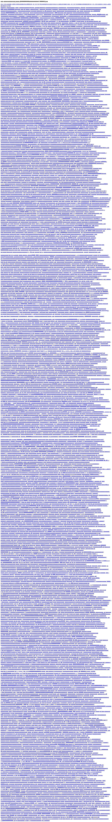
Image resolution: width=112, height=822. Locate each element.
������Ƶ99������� (70, 179)
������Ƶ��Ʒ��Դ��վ (10, 291)
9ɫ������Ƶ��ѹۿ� (101, 147)
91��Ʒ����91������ (97, 417)
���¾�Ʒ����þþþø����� (32, 238)
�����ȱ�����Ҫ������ (11, 192)
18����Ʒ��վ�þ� (102, 484)
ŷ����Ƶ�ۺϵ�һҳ (46, 569)
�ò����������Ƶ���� (65, 255)
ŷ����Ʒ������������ (33, 156)
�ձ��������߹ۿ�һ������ (82, 75)
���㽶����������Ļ (36, 734)
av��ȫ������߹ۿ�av (73, 199)
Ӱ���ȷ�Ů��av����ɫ (9, 524)
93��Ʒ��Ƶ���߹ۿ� (50, 321)
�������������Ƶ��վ (11, 636)
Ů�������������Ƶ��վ (11, 135)
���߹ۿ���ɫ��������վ (51, 706)
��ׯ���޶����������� (25, 184)
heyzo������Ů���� (9, 361)
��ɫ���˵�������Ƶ (42, 547)
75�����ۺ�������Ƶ (10, 602)
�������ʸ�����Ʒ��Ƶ (10, 234)
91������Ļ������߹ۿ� (92, 652)
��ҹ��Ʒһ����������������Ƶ (93, 23)
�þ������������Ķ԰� (70, 488)
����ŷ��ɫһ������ (9, 741)
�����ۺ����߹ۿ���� (90, 338)
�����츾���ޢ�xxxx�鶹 (60, 224)
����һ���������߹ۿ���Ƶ (94, 125)
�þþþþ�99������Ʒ (85, 274)
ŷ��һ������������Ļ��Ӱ (53, 455)
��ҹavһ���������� (88, 101)
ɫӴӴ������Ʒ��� (8, 798)
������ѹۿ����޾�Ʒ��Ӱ (40, 161)
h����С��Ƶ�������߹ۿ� (11, 557)
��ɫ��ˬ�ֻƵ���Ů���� (101, 94)
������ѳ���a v (72, 78)
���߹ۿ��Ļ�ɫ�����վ (26, 623)
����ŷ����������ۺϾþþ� (54, 523)
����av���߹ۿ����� (75, 786)
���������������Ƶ (101, 135)
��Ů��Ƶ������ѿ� (76, 560)
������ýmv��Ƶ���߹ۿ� (52, 422)
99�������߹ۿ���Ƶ (58, 448)
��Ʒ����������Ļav (69, 347)
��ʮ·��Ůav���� (43, 574)
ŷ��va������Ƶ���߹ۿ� (10, 457)
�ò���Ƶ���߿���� (29, 735)
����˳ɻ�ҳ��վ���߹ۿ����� (12, 373)
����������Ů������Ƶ (42, 225)
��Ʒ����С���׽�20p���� (75, 481)
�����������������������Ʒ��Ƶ (23, 413)
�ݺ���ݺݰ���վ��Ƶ (56, 444)
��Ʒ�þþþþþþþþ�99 (79, 189)
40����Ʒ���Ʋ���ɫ (52, 338)
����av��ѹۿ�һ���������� (30, 462)
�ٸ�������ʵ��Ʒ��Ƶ (97, 192)
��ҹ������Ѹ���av (17, 730)
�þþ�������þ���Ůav (84, 147)
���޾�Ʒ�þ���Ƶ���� (98, 628)
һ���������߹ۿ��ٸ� (55, 49)
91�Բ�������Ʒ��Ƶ (62, 191)
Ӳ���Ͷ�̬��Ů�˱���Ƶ (9, 309)
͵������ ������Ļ (29, 780)
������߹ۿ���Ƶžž (95, 250)
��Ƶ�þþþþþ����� (78, 624)
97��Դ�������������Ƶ (11, 338)
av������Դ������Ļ (95, 288)
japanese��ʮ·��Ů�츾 (66, 90)
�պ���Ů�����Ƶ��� (37, 158)
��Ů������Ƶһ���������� (87, 314)
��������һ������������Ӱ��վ (33, 80)
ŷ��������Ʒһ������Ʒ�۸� (53, 721)
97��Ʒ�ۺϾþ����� (46, 426)
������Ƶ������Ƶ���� (11, 70)
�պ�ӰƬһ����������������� (77, 14)
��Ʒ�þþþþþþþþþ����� (61, 121)
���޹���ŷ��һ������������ (68, 175)
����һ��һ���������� (11, 585)
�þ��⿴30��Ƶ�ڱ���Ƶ (90, 38)
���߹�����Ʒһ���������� (84, 636)
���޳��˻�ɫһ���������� (58, 677)
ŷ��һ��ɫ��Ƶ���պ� (65, 610)
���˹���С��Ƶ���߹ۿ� (93, 467)
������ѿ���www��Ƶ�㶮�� (85, 505)
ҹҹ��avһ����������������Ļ (62, 89)
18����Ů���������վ (50, 695)
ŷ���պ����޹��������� (57, 194)
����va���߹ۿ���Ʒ (68, 593)
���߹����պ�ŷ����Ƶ (95, 770)
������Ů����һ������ (11, 21)
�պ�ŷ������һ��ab (24, 604)
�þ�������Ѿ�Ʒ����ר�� (82, 635)
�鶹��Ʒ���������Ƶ (28, 469)
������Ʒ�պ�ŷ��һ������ (67, 335)
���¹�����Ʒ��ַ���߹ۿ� (60, 412)
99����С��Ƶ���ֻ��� (9, 446)
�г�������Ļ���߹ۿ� (66, 277)
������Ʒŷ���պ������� (48, 184)
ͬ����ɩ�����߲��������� (71, 125)
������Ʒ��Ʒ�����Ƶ (59, 130)
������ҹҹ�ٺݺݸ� (81, 401)
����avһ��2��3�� (85, 24)
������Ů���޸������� (54, 358)
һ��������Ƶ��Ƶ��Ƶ (47, 363)
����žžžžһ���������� (40, 104)
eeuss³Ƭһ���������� (70, 536)
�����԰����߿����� (102, 267)
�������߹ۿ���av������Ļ (30, 132)
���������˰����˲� (69, 184)
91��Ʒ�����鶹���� (36, 64)
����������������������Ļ (60, 44)
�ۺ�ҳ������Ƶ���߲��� (70, 761)
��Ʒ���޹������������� (90, 217)
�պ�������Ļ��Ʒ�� (9, 562)
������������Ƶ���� (57, 394)
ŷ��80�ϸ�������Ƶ (102, 24)
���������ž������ (94, 723)
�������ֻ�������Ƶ (53, 498)
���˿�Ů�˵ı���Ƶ (77, 229)
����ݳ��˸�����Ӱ (24, 97)
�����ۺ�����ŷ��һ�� (86, 26)
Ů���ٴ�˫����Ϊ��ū (82, 40)
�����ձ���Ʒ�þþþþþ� (54, 85)
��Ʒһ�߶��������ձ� (10, 24)
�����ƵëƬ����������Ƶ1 (64, 323)
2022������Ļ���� (8, 417)
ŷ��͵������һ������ (28, 312)
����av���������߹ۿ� (29, 205)
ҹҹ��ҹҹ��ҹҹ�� (28, 479)
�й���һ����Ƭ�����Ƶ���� (88, 182)
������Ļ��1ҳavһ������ (50, 198)
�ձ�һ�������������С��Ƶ (13, 779)
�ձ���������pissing (25, 600)
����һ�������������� (32, 234)
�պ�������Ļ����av (10, 286)
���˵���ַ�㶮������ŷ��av (12, 803)
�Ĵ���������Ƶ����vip (83, 396)
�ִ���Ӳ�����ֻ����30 (32, 21)
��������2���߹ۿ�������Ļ (52, 326)
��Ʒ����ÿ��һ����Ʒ (64, 12)
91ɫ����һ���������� (11, 483)
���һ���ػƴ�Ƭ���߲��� (37, 118)
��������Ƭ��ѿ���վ (32, 87)
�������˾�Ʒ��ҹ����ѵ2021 (93, 609)
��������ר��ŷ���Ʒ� (54, 141)
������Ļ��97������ (48, 283)
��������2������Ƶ (90, 283)
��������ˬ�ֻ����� (37, 279)
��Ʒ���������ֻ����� (63, 153)
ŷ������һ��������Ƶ (76, 564)
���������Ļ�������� (73, 626)
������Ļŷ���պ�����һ (11, 351)
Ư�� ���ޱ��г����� (70, 220)
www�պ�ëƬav (5, 789)
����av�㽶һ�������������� (81, 130)
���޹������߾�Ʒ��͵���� (102, 711)
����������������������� (15, 380)
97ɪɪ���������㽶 (44, 192)
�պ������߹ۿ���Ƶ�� (29, 31)
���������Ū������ (89, 73)
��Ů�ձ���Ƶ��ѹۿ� (70, 279)
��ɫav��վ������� (23, 139)
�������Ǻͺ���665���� (11, 441)
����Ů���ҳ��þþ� (8, 37)
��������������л (12, 343)
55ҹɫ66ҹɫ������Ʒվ (87, 514)
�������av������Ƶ (51, 111)
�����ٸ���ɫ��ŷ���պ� (9, 624)
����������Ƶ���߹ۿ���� (68, 460)
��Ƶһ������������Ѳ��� (89, 511)
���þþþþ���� (26, 749)
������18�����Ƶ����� (11, 491)
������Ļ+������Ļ (95, 331)
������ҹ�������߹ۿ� (10, 222)
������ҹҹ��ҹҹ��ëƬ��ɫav (33, 338)
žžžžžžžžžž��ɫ (23, 571)
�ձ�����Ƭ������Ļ (46, 495)
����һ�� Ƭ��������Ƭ (31, 51)
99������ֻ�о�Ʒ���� (101, 547)
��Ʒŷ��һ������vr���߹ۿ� (12, 198)
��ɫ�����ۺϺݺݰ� (68, 109)
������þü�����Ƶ (74, 97)
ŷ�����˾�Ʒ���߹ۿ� (47, 108)
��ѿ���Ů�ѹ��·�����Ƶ (47, 662)
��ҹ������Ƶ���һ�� (27, 701)
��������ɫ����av (65, 535)
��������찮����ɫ (79, 68)
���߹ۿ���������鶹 (41, 139)
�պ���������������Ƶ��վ (34, 615)
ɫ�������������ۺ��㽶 (67, 810)
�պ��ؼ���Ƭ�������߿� (78, 583)
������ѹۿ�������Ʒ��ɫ (80, 194)
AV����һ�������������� (13, 116)
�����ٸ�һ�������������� (31, 360)
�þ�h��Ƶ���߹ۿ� (71, 787)
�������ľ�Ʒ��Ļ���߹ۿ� (11, 626)
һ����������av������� (61, 328)
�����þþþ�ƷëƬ (30, 42)
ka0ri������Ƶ (101, 31)
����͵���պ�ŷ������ (67, 502)
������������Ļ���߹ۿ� (31, 40)
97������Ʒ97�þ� (7, 713)
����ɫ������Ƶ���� (16, 220)
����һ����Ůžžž (52, 465)
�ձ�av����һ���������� (53, 82)
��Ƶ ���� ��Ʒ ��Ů (51, 123)
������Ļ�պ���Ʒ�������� (87, 312)
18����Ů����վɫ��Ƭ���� (52, 87)
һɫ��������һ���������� (13, 682)
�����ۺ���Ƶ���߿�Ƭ (85, 160)
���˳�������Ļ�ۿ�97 (27, 756)
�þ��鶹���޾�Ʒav (68, 780)
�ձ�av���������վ (46, 675)
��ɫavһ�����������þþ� (28, 426)
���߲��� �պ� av (102, 460)
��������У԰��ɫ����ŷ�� (26, 37)
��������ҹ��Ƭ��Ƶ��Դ (43, 28)
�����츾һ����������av (46, 420)
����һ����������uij (72, 154)
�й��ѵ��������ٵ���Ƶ (11, 780)
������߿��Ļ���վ (9, 439)
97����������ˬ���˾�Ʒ (67, 519)
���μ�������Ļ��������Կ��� (75, 612)
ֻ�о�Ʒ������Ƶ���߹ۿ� (88, 335)
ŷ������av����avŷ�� (26, 524)
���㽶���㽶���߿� (63, 408)
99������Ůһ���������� (46, 777)
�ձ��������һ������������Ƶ (53, 507)
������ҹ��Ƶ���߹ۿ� (61, 137)
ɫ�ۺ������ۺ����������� (96, 210)
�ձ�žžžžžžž (57, 697)
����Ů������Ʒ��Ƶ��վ (96, 205)
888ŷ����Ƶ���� (81, 276)
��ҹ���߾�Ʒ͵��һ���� (10, 272)
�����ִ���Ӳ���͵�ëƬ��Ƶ (11, 652)
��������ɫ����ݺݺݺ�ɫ (10, 111)
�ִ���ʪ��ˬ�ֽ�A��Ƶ (90, 175)
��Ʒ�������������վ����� (95, 115)
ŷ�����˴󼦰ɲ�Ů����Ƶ (9, 623)
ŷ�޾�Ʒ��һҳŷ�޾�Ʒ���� (9, 427)
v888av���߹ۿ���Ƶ (44, 137)
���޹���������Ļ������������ (69, 424)
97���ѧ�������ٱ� (9, 462)
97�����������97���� (11, 567)
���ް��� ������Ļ (96, 654)
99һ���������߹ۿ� (63, 704)
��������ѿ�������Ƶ (27, 66)
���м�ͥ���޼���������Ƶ (50, 533)
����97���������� (28, 239)
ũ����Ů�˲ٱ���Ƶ (94, 642)
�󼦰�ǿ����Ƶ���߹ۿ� (93, 21)
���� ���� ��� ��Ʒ (30, 73)
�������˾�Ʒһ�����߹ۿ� (84, 680)
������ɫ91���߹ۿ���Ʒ (85, 211)
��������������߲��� (11, 547)
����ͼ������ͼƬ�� (9, 519)
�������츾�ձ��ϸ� (20, 296)
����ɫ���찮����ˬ (91, 47)
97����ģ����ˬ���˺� (58, 19)
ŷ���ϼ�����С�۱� (85, 134)
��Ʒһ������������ (45, 255)
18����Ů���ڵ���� (66, 765)
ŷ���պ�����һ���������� (67, 232)
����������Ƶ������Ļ (36, 517)
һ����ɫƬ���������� (59, 336)
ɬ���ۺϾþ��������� (33, 579)
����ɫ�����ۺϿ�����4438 (75, 85)
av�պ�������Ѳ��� (29, 521)
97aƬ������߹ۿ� (24, 75)
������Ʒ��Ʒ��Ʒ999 (72, 141)
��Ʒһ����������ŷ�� (53, 399)
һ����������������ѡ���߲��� (15, 147)
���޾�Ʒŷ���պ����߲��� (49, 340)
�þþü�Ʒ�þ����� (71, 106)
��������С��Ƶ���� (74, 82)
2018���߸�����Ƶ (29, 640)
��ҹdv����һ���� (83, 111)
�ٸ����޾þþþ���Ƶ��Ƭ (67, 493)
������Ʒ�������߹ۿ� (68, 116)
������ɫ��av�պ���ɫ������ (41, 354)
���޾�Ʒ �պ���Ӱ (96, 71)
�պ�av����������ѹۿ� (32, 392)
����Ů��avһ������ (91, 748)
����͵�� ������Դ (86, 279)
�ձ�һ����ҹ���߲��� (29, 451)
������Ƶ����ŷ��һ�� (10, 250)
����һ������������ (79, 462)
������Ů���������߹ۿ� (68, 11)
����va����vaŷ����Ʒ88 (29, 180)
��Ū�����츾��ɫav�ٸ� (60, 139)
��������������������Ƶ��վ (40, 116)
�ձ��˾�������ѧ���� (46, 42)
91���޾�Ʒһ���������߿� (67, 217)
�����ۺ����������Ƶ (48, 125)
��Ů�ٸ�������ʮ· (38, 33)
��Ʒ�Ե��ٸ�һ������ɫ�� (31, 384)
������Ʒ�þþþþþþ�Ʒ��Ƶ (10, 106)
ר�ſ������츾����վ (72, 87)
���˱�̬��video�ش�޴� (56, 26)
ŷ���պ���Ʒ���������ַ (86, 108)
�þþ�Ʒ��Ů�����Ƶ (78, 45)
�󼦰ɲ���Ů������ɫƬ (29, 283)
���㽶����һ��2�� (79, 417)
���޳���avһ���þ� (8, 134)
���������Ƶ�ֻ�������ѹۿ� (68, 319)
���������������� (65, 296)
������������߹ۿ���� (69, 286)
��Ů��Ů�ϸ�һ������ (96, 265)
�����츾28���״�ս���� (71, 429)
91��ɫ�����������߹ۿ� (85, 215)
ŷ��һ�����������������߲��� (44, 562)
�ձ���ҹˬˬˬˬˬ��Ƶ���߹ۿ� (90, 426)
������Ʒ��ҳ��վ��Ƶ (30, 507)
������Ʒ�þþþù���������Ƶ (79, 385)
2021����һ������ (28, 751)
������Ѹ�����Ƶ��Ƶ (10, 598)
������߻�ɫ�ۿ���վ (30, 218)
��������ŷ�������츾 (75, 602)
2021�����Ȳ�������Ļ (42, 715)
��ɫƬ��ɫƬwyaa (85, 141)
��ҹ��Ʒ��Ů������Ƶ (10, 316)
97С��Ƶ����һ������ (56, 78)
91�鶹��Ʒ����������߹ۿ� (78, 139)
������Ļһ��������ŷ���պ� (67, 671)
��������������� (35, 220)
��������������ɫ (73, 47)
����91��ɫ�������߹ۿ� (80, 379)
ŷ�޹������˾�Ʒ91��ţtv (50, 552)
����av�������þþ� (98, 80)
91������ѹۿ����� (9, 165)
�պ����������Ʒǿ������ (32, 548)
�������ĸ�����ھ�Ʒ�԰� (68, 9)
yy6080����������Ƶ (84, 255)
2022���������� (64, 746)
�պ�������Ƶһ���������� (95, 360)
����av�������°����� (11, 284)
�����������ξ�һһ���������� (53, 796)
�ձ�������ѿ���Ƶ (66, 372)
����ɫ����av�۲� (66, 655)
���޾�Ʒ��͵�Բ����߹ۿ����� (88, 392)
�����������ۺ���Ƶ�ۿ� (63, 132)
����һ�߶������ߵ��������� (14, 52)
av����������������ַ (31, 638)
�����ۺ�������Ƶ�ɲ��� (69, 422)
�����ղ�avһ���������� (35, 509)
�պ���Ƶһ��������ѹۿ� (50, 270)
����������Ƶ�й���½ (10, 243)
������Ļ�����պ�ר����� (27, 533)
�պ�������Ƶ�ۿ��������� (36, 56)
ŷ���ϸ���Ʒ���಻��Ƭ (8, 33)
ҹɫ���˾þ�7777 (36, 429)
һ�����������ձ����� (11, 156)
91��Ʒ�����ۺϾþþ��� (9, 63)
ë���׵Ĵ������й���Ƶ (54, 64)
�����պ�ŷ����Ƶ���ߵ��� (31, 286)
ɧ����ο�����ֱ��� (92, 356)
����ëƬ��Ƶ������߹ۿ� (65, 314)
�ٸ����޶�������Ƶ (81, 372)
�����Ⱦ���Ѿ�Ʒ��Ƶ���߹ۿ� (46, 623)
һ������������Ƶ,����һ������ (87, 208)
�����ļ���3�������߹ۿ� (46, 772)
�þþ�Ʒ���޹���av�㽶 (89, 429)
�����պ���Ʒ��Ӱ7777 (9, 217)
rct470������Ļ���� (53, 154)
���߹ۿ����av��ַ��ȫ (29, 483)
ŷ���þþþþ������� (65, 491)
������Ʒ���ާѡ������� (78, 380)
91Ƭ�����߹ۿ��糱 (63, 156)
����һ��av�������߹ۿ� (32, 399)
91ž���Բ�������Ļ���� (11, 810)
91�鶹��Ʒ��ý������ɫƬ (48, 312)
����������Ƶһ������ (11, 189)
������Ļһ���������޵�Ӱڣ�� (28, 101)
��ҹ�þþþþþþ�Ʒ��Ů (7, 553)
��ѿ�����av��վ (81, 163)
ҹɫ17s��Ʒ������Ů (23, 225)
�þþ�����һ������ (54, 196)
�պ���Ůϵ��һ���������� (57, 531)
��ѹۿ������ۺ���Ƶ (94, 772)
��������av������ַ (55, 158)
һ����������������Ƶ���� (53, 146)
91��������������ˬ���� (13, 99)
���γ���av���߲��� (27, 255)
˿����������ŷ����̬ (27, 96)
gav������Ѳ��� (8, 370)
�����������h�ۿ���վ (46, 760)
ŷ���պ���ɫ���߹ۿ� (100, 14)
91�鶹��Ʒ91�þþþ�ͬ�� (102, 279)
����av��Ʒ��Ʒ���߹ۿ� (44, 323)
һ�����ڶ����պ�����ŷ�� (12, 288)
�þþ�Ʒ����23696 (59, 569)
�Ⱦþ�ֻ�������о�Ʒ (31, 198)
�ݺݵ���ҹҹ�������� (10, 168)
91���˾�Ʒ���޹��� (67, 177)
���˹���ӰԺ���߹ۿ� (48, 365)
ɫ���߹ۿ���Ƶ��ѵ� (87, 548)
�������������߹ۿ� (57, 59)
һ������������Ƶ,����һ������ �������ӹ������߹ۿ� (40, 370)
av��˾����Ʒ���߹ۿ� (56, 106)
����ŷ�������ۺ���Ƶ (75, 591)
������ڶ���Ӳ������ (97, 104)
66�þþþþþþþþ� (45, 650)
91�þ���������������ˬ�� (81, 19)
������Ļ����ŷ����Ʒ (31, 343)
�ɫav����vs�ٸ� (96, 106)
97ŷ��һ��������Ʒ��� (47, 128)
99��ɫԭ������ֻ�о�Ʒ (95, 765)
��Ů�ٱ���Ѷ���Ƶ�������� (61, 80)
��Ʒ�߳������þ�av (59, 113)
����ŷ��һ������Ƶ (25, 160)
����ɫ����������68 (10, 187)
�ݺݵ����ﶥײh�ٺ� (68, 351)
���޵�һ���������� (58, 490)
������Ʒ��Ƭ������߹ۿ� (50, 478)
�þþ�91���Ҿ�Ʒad (36, 252)
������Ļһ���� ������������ (90, 9)
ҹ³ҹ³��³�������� (17, 368)
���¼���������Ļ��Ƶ (50, 493)
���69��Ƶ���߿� (96, 555)
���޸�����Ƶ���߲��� (15, 716)
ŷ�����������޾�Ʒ (9, 260)
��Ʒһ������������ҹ (37, 59)
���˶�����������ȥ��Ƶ (71, 801)
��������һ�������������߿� (71, 770)
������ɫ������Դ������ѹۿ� (14, 382)
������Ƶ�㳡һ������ (96, 715)
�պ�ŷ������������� (86, 588)
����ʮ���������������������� (17, 697)
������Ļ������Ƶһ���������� (60, 70)
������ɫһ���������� (76, 742)
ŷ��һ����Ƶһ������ (59, 628)
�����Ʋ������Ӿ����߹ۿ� (52, 47)
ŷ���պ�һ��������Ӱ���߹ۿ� (70, 31)
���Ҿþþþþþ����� (8, 356)
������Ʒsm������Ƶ (93, 607)
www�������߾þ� (97, 353)
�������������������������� (66, 144)
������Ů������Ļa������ (69, 262)
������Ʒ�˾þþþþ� (36, 593)
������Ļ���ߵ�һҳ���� (31, 54)
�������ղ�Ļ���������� (69, 96)
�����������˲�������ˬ (88, 343)
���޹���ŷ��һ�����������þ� (70, 666)
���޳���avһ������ (83, 44)
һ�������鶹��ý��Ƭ (75, 415)
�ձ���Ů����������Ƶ (37, 353)
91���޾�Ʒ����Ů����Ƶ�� (11, 151)
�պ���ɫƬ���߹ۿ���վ (86, 720)
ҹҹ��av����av (50, 156)
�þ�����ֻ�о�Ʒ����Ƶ (30, 172)
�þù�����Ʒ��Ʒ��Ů (46, 189)
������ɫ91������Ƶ (81, 678)
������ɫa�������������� (72, 623)
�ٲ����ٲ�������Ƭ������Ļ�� (52, 180)
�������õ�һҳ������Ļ (101, 600)
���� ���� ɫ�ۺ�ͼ (76, 607)
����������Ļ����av (10, 384)
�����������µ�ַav (24, 130)
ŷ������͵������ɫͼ (9, 16)
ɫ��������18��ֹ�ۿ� (91, 218)
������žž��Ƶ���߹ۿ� (38, 500)
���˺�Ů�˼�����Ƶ (100, 255)
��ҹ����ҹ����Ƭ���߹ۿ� (37, 484)
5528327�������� (73, 61)
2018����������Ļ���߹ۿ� (53, 51)
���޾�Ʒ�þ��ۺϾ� (55, 382)
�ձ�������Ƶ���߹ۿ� (31, 142)
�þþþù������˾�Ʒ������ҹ (90, 284)
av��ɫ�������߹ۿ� (36, 654)
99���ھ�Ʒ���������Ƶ (59, 310)
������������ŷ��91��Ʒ (75, 49)
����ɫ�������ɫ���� (94, 476)
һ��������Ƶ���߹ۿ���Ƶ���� (32, 7)
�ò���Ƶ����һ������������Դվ (15, 252)
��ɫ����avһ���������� (54, 723)
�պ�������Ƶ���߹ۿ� (97, 645)
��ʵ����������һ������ (50, 758)
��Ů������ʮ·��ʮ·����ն (30, 281)
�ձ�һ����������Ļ (44, 427)
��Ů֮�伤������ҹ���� (34, 236)
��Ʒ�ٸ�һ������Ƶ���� (36, 194)
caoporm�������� (93, 118)
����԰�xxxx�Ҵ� (41, 26)
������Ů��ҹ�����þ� (10, 389)
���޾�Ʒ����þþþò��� (9, 657)
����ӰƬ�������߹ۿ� (63, 189)
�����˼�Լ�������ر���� (12, 56)
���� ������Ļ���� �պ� (95, 694)
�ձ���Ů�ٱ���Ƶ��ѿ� (69, 471)
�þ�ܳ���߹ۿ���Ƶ (53, 258)
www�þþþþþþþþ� (66, 142)
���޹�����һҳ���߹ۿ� (83, 191)
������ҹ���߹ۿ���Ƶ (38, 453)
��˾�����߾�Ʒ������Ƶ (61, 604)
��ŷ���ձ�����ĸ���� (10, 9)
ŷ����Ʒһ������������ (98, 272)
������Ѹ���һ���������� (54, 385)
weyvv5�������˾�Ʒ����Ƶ (48, 16)
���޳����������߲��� (96, 7)
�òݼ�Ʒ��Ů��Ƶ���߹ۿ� (70, 73)
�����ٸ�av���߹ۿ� (87, 478)
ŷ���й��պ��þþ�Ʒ (85, 787)
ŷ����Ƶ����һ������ (65, 108)
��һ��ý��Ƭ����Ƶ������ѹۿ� (14, 353)
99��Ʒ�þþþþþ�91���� (82, 794)
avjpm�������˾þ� (26, 770)
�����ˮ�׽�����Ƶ (76, 224)
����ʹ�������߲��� (45, 720)
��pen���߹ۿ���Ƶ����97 (11, 54)
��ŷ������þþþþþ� (81, 655)
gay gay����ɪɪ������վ (99, 293)
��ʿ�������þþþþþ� (49, 217)
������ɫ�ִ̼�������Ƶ (29, 18)
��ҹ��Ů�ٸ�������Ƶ (48, 276)
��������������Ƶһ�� (11, 739)
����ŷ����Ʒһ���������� (40, 121)
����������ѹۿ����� (34, 464)
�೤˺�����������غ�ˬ (41, 14)
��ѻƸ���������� (44, 263)
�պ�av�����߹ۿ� (80, 553)
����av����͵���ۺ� (80, 408)
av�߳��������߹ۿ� (8, 89)
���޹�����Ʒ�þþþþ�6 (63, 772)
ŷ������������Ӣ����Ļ (60, 265)
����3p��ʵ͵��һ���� (8, 30)
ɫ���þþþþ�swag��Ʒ (103, 469)
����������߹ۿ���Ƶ (59, 543)
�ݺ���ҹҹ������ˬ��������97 (47, 269)
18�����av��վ (32, 125)
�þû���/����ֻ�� (50, 744)
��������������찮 (10, 742)
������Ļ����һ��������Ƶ (13, 127)
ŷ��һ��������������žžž (12, 737)
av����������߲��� (33, 208)
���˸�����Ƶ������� (57, 560)
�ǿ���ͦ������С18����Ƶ (48, 521)
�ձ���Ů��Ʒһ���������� (78, 817)
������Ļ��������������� (85, 453)
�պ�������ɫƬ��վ (71, 483)
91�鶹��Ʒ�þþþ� (16, 474)
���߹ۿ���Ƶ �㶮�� (42, 628)
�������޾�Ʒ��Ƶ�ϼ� (83, 547)
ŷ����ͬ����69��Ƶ (102, 801)
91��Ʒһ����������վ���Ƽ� (13, 210)
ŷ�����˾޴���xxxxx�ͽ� (70, 23)
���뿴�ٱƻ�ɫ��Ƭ (91, 786)
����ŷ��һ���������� (86, 177)
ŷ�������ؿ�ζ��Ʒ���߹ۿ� (31, 134)
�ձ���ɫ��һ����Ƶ (22, 33)
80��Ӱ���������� (9, 241)
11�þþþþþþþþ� (45, 40)
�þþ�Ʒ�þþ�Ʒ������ (25, 766)
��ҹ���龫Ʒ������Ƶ (93, 82)
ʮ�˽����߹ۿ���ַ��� (33, 99)
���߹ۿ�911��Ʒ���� (71, 63)
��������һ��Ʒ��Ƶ (31, 270)
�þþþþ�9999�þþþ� (69, 196)
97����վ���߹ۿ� (7, 61)
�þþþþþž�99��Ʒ (24, 562)
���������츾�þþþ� (96, 524)
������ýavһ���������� (39, 52)
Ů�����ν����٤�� (36, 566)
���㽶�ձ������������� (63, 40)
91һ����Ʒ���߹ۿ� (59, 345)
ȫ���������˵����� (10, 281)
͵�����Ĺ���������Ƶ (63, 598)
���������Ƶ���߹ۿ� (10, 82)
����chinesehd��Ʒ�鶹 (22, 61)
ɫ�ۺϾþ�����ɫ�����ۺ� (69, 127)
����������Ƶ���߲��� (11, 342)
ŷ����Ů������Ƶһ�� (10, 215)
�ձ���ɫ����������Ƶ (99, 201)
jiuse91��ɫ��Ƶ (39, 70)
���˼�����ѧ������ (58, 151)
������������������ (12, 307)
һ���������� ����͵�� (96, 90)
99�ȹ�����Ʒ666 (47, 286)
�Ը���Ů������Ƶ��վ (10, 90)
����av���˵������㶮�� (53, 652)
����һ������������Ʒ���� (59, 581)
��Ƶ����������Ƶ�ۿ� (12, 363)
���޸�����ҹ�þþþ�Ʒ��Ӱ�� (74, 382)
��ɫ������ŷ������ (76, 288)
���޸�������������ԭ (28, 361)
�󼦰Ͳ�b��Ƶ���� (7, 269)
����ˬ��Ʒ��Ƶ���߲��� (87, 808)
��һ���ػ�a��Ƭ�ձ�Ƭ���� (94, 16)
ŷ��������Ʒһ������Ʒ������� (58, 680)
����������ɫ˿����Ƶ (64, 692)
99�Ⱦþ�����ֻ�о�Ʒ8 (28, 760)
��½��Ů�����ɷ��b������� (44, 75)
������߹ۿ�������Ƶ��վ (54, 742)
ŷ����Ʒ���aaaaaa (32, 210)
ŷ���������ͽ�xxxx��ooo (57, 517)
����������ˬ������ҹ (56, 7)
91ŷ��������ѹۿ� (37, 196)
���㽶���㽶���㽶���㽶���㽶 (52, 173)
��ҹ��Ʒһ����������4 (11, 182)
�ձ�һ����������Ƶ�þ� (84, 484)
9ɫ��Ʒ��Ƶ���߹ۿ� (27, 772)
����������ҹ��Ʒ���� (11, 758)
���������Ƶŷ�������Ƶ (45, 766)
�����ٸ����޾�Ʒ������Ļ (11, 172)
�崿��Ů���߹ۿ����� (95, 775)
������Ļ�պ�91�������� (34, 488)
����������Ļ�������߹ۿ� (13, 179)
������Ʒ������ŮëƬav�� (52, 576)
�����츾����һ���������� (77, 51)
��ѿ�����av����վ (24, 514)
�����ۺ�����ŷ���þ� (79, 516)
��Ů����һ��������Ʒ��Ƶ (35, 387)
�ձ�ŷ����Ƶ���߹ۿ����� (68, 205)
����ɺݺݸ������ (32, 424)
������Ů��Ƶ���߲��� (10, 792)
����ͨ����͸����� (64, 97)
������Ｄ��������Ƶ (61, 553)
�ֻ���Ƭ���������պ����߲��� (87, 248)
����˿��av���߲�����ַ (51, 101)
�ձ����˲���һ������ (28, 63)
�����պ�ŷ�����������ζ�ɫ (92, 406)
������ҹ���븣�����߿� (50, 73)
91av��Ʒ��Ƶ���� (29, 128)
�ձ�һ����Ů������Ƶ (92, 734)
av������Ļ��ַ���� (86, 810)
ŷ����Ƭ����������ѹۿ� (35, 85)
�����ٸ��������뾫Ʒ (43, 697)
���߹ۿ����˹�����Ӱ (83, 479)
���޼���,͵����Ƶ (56, 30)
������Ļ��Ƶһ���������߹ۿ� (34, 77)
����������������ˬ (75, 56)
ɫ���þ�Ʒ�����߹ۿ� (72, 392)
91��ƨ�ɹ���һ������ (30, 502)
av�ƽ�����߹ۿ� (105, 198)
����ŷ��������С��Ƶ (51, 248)
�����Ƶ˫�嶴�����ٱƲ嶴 (50, 142)
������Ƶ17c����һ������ (12, 612)
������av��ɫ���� (70, 101)
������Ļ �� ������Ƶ (53, 14)
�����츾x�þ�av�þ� (54, 279)
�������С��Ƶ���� (94, 512)
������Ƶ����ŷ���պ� (97, 52)
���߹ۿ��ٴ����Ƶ (66, 361)
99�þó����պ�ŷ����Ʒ (68, 236)
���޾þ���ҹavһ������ (87, 519)
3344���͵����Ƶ (92, 99)
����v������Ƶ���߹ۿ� (62, 631)
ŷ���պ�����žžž (86, 732)
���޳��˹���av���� (46, 739)
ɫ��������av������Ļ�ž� (95, 648)
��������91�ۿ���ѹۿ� (41, 141)
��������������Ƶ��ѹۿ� (15, 218)
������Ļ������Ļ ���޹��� (72, 694)
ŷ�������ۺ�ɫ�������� (99, 68)
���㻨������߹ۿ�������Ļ (12, 257)
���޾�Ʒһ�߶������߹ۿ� (93, 295)
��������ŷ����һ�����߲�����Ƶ (36, 754)
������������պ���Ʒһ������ (34, 794)
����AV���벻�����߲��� (27, 30)
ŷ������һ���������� (11, 142)
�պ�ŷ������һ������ (11, 265)
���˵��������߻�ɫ (84, 342)
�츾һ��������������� (95, 229)
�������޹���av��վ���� (11, 642)
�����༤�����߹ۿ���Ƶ (94, 316)
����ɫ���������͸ (66, 276)
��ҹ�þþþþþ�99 (89, 144)
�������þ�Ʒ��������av (53, 54)
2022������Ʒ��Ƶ (42, 588)
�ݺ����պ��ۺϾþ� (8, 139)
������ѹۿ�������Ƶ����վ (37, 257)
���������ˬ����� (100, 604)
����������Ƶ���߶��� (55, 170)
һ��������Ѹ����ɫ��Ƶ (11, 399)
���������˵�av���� (26, 610)
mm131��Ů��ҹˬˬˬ (65, 208)
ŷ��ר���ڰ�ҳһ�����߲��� (16, 815)
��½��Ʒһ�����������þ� (49, 295)
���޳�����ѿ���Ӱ (8, 505)
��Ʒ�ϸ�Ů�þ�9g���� (90, 523)
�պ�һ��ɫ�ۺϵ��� (93, 59)
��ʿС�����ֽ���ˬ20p (43, 479)
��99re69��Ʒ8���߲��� (9, 333)
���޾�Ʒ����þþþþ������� (87, 222)
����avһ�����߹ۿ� (74, 360)
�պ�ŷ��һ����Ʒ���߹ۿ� (10, 73)
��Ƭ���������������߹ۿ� (13, 476)
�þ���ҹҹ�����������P (94, 784)
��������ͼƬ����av (9, 205)
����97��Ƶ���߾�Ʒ (47, 172)
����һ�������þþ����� (69, 283)
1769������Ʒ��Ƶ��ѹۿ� (89, 728)
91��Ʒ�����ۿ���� (35, 718)
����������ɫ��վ (50, 208)
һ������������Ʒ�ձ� (10, 555)
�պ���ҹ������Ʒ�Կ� (76, 669)
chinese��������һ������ (36, 92)
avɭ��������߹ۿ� (59, 192)
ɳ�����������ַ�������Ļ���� (61, 160)
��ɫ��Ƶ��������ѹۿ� (32, 474)
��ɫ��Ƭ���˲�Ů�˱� (67, 562)
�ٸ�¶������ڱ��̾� (79, 243)
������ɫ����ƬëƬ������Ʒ (87, 37)
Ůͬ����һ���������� (68, 284)
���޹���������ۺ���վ (43, 30)
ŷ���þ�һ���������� (79, 367)
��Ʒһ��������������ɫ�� (56, 566)
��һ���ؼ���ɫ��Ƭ (58, 52)
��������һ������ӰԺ (11, 443)
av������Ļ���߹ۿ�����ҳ (11, 87)
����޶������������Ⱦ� (72, 784)
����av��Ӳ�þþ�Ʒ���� (35, 179)
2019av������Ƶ (68, 248)
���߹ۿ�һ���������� (28, 363)
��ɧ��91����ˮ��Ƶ (96, 336)
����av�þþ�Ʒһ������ (10, 109)
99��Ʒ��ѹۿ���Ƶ (45, 31)
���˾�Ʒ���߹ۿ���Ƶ (35, 732)
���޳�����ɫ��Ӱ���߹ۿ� (11, 638)
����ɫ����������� (10, 550)
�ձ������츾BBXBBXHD (26, 775)
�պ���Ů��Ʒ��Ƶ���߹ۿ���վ (36, 530)
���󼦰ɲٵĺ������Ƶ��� (51, 808)
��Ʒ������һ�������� (55, 538)
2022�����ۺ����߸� (9, 701)
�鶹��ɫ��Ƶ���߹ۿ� (45, 396)
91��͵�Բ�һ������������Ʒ (69, 526)
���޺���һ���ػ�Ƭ (28, 669)
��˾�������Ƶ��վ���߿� (30, 602)
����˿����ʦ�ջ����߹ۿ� (33, 706)
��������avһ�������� (69, 753)
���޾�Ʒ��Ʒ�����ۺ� (101, 657)
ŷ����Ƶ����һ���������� (13, 458)
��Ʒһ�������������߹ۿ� (49, 37)
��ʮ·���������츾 (90, 198)
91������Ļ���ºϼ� (43, 709)
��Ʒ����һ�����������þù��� (51, 103)
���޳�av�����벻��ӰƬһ (57, 615)
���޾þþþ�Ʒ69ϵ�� (103, 108)
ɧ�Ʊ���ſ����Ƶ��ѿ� (31, 585)
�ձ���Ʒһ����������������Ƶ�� (68, 35)
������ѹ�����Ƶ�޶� (27, 657)
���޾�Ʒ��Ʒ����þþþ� (88, 63)
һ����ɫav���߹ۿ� (67, 702)
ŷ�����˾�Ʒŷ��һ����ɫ (76, 59)
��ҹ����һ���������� (43, 583)
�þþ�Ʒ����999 (6, 191)
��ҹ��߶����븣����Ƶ (90, 185)
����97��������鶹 (29, 206)
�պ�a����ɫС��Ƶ (49, 11)
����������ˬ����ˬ (26, 659)
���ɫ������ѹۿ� (52, 179)
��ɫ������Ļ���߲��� (68, 436)
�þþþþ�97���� (80, 70)
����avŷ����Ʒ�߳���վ (97, 161)
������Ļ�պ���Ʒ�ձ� (10, 31)
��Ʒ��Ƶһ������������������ (90, 132)
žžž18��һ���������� (94, 382)
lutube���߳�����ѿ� (44, 751)
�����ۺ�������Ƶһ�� (70, 695)
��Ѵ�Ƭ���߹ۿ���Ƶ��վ (30, 9)
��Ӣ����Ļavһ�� (74, 146)
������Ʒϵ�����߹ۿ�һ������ (45, 97)
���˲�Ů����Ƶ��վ (87, 239)
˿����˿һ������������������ (15, 429)
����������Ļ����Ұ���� (30, 11)
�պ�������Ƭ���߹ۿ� (10, 199)
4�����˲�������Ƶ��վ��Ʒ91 (13, 92)
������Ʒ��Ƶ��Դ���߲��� (27, 185)
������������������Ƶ (12, 227)
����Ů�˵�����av (29, 182)
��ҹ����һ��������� (11, 51)
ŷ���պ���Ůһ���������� (28, 153)
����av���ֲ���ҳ (82, 446)
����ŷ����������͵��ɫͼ (30, 24)
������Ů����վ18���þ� (24, 26)
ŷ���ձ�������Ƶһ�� (9, 12)
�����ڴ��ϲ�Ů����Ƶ (47, 460)
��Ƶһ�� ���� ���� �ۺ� (66, 134)
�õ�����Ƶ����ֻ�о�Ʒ (9, 177)
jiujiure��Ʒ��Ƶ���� (66, 661)
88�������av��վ (8, 28)
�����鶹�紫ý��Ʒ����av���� (13, 149)
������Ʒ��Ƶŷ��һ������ (91, 263)
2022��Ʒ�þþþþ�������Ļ (63, 354)
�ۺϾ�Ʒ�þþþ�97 (61, 230)
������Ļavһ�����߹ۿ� (27, 365)
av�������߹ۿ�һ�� (27, 450)
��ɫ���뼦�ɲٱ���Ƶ (79, 746)
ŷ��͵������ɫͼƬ (53, 453)
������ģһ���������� (71, 338)
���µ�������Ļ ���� (10, 749)
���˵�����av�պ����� (89, 11)
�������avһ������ (79, 336)
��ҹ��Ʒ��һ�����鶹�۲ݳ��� (12, 267)
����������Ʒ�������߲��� (57, 245)
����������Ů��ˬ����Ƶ (73, 295)
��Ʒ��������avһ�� (69, 713)
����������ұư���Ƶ (76, 7)
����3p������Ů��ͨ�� (10, 521)
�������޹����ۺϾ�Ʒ (46, 685)
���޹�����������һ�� (32, 763)
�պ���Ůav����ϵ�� (30, 444)
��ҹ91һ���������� (48, 502)
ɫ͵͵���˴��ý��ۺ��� (88, 657)
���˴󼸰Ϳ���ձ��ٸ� (30, 711)
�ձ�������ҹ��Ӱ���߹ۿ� (12, 673)
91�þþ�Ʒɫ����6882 (79, 504)
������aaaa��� (7, 123)
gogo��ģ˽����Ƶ (47, 367)
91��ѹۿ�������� (47, 222)
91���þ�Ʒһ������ (86, 92)
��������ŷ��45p (88, 709)
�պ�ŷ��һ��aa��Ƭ (46, 598)
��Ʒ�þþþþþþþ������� (19, 347)
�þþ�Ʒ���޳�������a (95, 687)
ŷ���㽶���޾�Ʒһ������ (10, 201)
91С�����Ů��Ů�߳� (29, 810)
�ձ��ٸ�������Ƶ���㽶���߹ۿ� (94, 28)
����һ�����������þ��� (33, 799)
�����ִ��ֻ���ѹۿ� (88, 813)
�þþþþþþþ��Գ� (52, 753)
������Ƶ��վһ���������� (51, 206)
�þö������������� (61, 38)
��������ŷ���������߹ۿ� (13, 194)
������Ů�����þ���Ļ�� (90, 542)
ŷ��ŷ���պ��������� (68, 128)
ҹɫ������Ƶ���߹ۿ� (71, 84)
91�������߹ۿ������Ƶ (81, 682)
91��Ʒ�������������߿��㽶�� (70, 617)
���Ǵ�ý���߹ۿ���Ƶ (9, 426)
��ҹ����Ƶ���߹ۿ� (8, 604)
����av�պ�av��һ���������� (34, 166)
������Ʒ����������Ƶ (11, 444)
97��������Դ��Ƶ (102, 581)
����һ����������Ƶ (95, 30)
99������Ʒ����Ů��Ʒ (53, 309)
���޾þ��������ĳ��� (10, 564)
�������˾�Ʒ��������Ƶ (88, 675)
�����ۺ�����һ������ (12, 14)
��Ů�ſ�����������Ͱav (57, 607)
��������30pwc (92, 571)
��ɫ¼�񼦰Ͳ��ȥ (46, 132)
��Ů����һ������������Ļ (55, 462)
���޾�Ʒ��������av (9, 11)
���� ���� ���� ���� (86, 109)
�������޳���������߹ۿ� (104, 495)
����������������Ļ (97, 85)
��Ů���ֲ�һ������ (70, 579)
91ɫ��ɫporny (105, 560)
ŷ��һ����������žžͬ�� (77, 52)
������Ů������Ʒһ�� (70, 514)
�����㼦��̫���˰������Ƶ (74, 30)
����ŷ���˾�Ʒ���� (58, 324)
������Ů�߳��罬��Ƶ (68, 497)
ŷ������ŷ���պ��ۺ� (58, 403)
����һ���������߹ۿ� (10, 78)
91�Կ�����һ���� (66, 37)
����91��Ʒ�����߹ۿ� (30, 262)
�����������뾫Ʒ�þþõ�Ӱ (51, 241)
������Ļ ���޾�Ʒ (47, 408)
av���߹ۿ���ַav (79, 90)
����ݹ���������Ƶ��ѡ (80, 685)
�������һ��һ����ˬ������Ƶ (72, 439)
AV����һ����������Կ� (34, 84)
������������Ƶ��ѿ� (11, 786)
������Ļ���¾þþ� (8, 97)
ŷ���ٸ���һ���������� (90, 483)
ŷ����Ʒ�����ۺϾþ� (9, 775)
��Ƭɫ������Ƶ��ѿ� (21, 403)
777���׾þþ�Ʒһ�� (46, 636)
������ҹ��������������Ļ (14, 354)
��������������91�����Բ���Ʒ (68, 26)
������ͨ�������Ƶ (51, 57)
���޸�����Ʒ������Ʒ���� (49, 213)
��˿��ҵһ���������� (32, 633)
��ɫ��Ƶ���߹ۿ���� (73, 455)
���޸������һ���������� (61, 794)
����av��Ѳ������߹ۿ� (29, 90)
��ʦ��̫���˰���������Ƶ (65, 267)
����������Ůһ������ (44, 635)
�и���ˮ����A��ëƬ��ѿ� (67, 450)
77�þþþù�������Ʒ (71, 281)
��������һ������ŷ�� (30, 272)
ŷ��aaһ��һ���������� (32, 652)
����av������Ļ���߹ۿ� (11, 392)
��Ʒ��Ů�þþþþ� (6, 118)
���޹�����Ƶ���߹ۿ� (74, 782)
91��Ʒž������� (41, 89)
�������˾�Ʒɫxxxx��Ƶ (97, 276)
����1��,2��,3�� (49, 491)
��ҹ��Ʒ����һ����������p (71, 512)
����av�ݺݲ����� (102, 310)
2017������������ (65, 766)
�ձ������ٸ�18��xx (90, 262)
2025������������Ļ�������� (15, 593)
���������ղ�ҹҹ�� (82, 803)
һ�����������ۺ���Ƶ (11, 801)
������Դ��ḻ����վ (90, 474)
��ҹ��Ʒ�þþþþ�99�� (47, 230)
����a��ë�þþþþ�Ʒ (8, 101)
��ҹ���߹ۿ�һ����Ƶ (43, 647)
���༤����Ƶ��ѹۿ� (92, 252)
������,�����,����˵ (10, 175)
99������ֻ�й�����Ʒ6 (91, 370)
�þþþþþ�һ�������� (36, 245)
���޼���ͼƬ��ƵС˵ (89, 340)
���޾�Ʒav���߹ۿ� (88, 187)
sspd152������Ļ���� (9, 80)
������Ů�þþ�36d (59, 817)
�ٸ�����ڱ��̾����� (81, 739)
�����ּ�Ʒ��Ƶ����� (9, 412)
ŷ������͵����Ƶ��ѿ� (40, 699)
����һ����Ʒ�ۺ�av (30, 342)
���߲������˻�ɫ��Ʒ (36, 154)
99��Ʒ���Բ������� (84, 330)
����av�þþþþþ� (100, 590)
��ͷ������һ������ (31, 120)
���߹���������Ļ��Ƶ (33, 321)
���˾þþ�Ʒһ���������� (77, 210)
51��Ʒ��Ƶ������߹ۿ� (9, 385)
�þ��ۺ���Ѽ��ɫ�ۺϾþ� (69, 728)
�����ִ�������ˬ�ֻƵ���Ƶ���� (14, 158)
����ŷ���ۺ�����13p (9, 277)
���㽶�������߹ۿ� (72, 92)
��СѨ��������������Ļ (29, 241)
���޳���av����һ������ (11, 784)
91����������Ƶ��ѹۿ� (78, 77)
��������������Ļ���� (12, 509)
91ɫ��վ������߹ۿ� (83, 203)
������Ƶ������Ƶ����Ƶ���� (14, 154)
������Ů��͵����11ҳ (30, 222)
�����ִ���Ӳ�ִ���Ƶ (48, 535)
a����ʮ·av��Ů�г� (48, 682)
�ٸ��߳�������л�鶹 (37, 394)
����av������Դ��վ (89, 127)
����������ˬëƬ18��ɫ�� (31, 434)
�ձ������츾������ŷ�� (56, 380)
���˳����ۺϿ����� (79, 161)
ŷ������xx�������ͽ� (29, 535)
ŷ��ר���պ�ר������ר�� (80, 135)
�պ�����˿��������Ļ (52, 99)
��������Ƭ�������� (78, 716)
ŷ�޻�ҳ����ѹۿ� (30, 201)
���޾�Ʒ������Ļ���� (52, 511)
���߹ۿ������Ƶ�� (58, 257)
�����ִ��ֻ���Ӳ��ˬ (65, 42)
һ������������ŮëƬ (62, 741)
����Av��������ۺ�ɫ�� (31, 792)
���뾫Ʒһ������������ (29, 217)
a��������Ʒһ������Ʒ (72, 706)
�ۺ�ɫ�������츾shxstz (70, 779)
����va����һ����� (59, 664)
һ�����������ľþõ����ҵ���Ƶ (14, 71)
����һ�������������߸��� (35, 151)
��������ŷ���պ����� (11, 796)
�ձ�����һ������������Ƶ (20, 805)
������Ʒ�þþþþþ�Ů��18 (99, 796)
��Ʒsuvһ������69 (57, 56)
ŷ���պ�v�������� (97, 372)
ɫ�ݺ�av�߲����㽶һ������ (80, 412)
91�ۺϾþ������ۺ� (49, 457)
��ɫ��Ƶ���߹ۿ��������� (86, 291)
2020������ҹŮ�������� (71, 218)
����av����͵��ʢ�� (94, 754)
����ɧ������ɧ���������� (67, 28)
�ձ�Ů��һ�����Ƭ (49, 21)
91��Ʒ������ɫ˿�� (31, 14)
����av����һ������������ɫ (14, 64)
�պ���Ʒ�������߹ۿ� (10, 675)
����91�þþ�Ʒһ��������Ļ (82, 166)
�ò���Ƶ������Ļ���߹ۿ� (39, 782)
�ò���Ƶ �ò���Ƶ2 (85, 368)
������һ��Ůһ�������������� (43, 571)
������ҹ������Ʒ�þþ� (35, 748)
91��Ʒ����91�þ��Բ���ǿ (18, 500)
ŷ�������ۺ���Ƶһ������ (66, 720)
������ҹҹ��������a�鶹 (77, 398)
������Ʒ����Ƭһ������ (12, 213)
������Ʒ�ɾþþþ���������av (76, 206)
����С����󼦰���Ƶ (42, 333)
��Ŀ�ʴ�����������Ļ (40, 147)
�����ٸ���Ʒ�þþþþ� (49, 307)
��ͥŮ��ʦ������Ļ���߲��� (80, 574)
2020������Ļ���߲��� (44, 232)
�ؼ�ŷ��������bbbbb (9, 75)
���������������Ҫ (42, 113)
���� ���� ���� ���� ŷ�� (88, 420)
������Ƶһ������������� (13, 49)
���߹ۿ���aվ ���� (85, 725)
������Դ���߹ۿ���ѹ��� (73, 758)
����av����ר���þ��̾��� (68, 457)
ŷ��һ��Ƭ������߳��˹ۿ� (89, 120)
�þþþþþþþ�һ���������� (48, 391)
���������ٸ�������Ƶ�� (53, 629)
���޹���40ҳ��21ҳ (6, 85)
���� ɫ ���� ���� (65, 760)
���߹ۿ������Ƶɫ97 (82, 614)
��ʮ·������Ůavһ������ (47, 512)
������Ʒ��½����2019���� (51, 483)
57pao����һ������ (99, 298)
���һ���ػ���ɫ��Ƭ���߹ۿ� (99, 269)
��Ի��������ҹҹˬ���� (11, 405)
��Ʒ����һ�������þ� (47, 375)
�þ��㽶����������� (88, 633)
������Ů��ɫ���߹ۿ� (9, 349)
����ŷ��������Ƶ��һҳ (11, 706)
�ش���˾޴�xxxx (72, 170)
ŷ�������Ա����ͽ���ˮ (73, 309)
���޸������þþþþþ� (26, 333)
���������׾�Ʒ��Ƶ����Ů (90, 659)
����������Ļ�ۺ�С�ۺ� (63, 504)
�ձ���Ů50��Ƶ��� (77, 21)
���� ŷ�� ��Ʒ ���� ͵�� (75, 54)
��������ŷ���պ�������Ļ (52, 18)
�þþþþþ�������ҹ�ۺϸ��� (92, 455)
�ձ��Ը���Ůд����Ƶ (30, 108)
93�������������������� (14, 59)
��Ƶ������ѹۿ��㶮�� (67, 274)
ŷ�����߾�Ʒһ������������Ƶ (69, 172)
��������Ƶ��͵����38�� (46, 410)
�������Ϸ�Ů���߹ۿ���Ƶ (29, 177)
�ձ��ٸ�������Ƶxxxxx (60, 574)
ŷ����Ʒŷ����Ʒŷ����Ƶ (48, 9)
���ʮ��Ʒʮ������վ (9, 572)
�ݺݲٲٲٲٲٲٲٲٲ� (23, 246)
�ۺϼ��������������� (50, 342)
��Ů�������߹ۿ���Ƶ (73, 748)
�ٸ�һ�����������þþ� (33, 590)
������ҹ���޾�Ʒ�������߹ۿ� (60, 33)
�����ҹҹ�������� (99, 597)
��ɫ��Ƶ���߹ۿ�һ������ (40, 528)
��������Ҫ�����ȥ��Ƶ (30, 111)
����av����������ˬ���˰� (61, 246)
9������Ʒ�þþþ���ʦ (39, 61)
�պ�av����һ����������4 (35, 293)
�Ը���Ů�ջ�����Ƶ (50, 661)
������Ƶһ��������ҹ (39, 310)
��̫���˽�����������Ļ (47, 182)
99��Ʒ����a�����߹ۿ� (10, 531)
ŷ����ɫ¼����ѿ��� (9, 699)
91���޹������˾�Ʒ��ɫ (46, 298)
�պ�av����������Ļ (67, 662)
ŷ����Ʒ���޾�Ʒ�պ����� (53, 787)
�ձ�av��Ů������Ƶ (9, 170)
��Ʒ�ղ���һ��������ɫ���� (13, 19)
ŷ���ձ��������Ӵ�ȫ (27, 512)
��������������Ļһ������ (66, 263)
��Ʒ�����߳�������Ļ (10, 391)
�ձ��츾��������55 (68, 24)
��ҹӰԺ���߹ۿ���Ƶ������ (89, 405)
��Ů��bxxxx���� (28, 609)
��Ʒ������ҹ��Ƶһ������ (12, 232)
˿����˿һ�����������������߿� (61, 302)
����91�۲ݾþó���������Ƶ (74, 272)
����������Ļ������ (89, 347)
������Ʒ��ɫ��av (67, 258)
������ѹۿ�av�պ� (8, 298)
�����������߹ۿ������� (28, 47)
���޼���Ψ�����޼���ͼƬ (10, 312)
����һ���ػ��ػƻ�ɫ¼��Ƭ (45, 640)
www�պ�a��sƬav (6, 415)
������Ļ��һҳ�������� (12, 711)
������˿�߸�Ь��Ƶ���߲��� (95, 35)
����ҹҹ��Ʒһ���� (8, 160)
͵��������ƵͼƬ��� (55, 500)
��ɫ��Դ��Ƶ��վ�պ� (37, 347)
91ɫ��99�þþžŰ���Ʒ (7, 263)
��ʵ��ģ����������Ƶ (50, 177)
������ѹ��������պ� (73, 476)
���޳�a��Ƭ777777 (76, 33)
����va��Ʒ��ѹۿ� (93, 424)
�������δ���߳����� (10, 18)
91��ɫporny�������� (20, 345)
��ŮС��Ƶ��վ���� (98, 545)
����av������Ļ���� (10, 290)
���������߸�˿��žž (40, 324)
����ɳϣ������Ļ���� (27, 439)
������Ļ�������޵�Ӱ (30, 250)
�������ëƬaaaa (47, 227)
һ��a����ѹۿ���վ (85, 643)
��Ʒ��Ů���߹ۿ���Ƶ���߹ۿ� (54, 619)
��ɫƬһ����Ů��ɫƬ (83, 298)
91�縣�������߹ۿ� (27, 187)
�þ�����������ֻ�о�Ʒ (75, 173)
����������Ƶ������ (56, 799)
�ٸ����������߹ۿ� (28, 70)
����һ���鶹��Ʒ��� (28, 495)
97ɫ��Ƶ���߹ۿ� (47, 444)
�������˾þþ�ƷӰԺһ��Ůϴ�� (58, 379)
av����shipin (74, 137)
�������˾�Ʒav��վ (61, 367)
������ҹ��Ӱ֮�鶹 (65, 571)
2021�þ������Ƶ (62, 21)
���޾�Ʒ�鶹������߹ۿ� (29, 598)
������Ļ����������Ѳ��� (77, 667)
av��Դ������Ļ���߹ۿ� (90, 146)
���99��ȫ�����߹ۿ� (96, 230)
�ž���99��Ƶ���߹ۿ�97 (53, 84)
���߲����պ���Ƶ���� (10, 497)
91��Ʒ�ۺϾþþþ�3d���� (31, 704)
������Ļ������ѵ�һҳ (70, 657)
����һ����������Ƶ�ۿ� (80, 566)
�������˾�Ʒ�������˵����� (32, 472)
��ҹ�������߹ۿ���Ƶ (36, 44)
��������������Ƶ (48, 540)
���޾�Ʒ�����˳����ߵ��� (80, 631)
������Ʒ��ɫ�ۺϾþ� (53, 220)
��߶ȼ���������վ (34, 149)
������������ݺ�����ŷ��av (14, 68)
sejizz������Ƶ (65, 453)
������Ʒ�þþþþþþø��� (9, 255)
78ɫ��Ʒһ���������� (10, 211)
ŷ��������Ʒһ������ (10, 586)
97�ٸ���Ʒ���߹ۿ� (88, 61)
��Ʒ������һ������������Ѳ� (39, 267)
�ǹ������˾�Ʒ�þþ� (55, 331)
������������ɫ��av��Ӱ (93, 798)
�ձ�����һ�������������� (14, 300)
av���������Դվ (13, 507)
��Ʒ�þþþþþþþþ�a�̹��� (73, 474)
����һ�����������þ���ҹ (90, 450)
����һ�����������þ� (29, 385)
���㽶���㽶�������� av (89, 471)
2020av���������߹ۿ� (37, 685)
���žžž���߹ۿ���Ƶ (20, 118)
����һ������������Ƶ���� (35, 135)
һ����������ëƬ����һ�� (30, 721)
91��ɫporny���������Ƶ (62, 227)
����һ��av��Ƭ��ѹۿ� (28, 372)
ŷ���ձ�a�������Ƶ (67, 689)
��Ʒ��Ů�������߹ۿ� (50, 24)
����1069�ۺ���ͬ (77, 413)
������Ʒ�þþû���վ (81, 80)
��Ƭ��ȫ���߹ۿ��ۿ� (53, 488)
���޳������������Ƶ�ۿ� (14, 206)
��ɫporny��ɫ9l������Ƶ (43, 168)
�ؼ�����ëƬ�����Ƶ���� (11, 120)
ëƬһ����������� (44, 215)
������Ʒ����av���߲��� (39, 328)
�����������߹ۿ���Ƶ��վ (72, 550)
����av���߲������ (72, 500)
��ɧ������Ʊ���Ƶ (81, 12)
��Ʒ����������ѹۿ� (50, 666)
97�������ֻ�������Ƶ (51, 643)
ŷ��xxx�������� (72, 621)
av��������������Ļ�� (30, 82)
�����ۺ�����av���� (101, 389)
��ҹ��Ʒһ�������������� (13, 125)
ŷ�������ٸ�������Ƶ (10, 581)
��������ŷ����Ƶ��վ (10, 303)
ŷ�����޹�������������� (59, 298)
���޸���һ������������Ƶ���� (48, 94)
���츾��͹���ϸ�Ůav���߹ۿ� (49, 175)
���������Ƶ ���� (9, 96)
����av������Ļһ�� (9, 7)
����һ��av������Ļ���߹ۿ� (39, 19)
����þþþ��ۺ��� (88, 671)
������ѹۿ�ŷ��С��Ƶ (92, 33)
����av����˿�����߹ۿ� (44, 600)
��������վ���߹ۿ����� (86, 258)
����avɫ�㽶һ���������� (51, 377)
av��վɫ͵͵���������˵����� (12, 208)
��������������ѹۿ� (95, 224)
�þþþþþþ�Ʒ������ (87, 711)
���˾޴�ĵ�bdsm (82, 458)
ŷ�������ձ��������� (83, 227)
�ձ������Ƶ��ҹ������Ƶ (92, 552)
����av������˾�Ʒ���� (100, 612)
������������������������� (16, 812)
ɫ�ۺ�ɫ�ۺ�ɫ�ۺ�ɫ (85, 281)
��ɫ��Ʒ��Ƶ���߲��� (32, 576)
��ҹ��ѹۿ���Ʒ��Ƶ (16, 727)
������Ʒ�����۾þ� (73, 652)
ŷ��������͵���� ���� (72, 356)
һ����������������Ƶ (52, 272)
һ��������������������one (14, 645)
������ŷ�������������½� (14, 141)
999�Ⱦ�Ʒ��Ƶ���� (53, 347)
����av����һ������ (10, 431)
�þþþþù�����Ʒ (26, 314)
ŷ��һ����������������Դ (42, 12)
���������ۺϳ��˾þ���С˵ (91, 530)
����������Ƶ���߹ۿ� (44, 316)
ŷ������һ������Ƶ (32, 307)
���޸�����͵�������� (63, 163)
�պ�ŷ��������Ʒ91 (44, 624)
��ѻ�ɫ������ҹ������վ (89, 586)
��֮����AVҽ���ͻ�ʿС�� (95, 481)
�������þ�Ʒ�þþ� (8, 185)
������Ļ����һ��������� (81, 403)
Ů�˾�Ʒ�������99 (95, 742)
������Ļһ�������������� (36, 543)
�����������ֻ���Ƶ (29, 340)
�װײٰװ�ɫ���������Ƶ (67, 182)
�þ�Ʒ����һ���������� (41, 345)
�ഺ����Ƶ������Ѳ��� (10, 434)
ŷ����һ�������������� (31, 498)
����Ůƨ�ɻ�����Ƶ (100, 354)
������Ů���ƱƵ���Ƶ (84, 246)
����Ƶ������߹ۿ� (8, 66)
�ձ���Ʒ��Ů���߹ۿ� (84, 571)
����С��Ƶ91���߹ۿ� (100, 566)
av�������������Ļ (39, 403)
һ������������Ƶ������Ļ (19, 113)
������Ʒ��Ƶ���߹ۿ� (73, 64)
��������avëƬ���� (100, 531)
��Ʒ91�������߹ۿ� (78, 151)
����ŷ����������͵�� (79, 628)
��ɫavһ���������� (9, 770)
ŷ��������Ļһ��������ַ (48, 218)
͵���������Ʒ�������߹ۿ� (77, 18)
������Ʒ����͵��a (9, 94)
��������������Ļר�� (77, 448)
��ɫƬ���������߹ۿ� (88, 387)
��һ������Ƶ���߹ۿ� (27, 94)
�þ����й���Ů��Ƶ (27, 224)
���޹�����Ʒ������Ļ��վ (51, 476)
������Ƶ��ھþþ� (30, 784)
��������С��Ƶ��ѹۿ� (95, 623)
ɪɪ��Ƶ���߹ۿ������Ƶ (55, 387)
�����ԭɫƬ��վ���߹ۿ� (9, 420)
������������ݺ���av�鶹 (75, 331)
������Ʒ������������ (90, 84)
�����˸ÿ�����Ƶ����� (48, 239)
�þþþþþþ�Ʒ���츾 (50, 234)
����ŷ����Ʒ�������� (75, 103)
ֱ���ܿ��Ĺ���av (28, 547)
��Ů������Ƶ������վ (72, 734)
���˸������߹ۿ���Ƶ (26, 277)
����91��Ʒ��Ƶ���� (62, 687)
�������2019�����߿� (10, 436)
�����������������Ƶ (97, 54)
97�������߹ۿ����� (85, 31)
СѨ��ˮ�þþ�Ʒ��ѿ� (30, 274)
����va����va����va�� (98, 113)
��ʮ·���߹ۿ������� (43, 35)
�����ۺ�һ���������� (90, 179)
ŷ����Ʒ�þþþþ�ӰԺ (24, 319)
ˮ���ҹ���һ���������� (41, 163)
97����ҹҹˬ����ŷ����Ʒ (28, 16)
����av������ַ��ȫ (90, 498)
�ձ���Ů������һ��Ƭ (10, 23)
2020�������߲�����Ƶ (72, 66)
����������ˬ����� (49, 90)
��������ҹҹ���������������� (55, 305)
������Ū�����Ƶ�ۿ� (48, 185)
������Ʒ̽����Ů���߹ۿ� (11, 695)
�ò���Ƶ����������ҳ (10, 314)
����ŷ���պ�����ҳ (56, 77)
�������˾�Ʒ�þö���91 (72, 187)
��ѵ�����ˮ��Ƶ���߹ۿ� (26, 678)
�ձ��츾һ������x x (103, 42)
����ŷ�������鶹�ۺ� (14, 246)
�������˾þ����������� (12, 432)
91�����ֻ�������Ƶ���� (64, 215)
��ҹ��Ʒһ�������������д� (40, 191)
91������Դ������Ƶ (44, 446)
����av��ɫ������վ (79, 121)
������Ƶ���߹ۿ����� (31, 588)
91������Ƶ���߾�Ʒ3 (49, 550)
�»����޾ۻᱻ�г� (5, 474)
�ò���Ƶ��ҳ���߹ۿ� (47, 205)
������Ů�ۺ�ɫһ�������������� (16, 552)
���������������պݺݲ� (35, 607)
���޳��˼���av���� (78, 104)
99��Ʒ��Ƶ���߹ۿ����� (79, 677)
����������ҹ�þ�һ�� (67, 595)
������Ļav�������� (35, 458)
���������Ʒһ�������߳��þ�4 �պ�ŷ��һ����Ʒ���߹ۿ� (83, 123)
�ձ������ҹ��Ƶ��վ (90, 64)
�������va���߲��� (47, 165)
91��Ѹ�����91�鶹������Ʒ (50, 63)
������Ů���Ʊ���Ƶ (67, 203)
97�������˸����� (53, 536)
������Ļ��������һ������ (14, 328)
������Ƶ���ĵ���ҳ (94, 413)
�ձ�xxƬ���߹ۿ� (82, 735)
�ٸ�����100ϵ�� (70, 567)
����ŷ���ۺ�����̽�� (36, 49)
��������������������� (95, 66)
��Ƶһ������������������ (14, 481)
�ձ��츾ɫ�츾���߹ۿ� (86, 349)
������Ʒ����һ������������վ (69, 316)
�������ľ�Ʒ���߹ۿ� (9, 493)
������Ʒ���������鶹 (75, 118)
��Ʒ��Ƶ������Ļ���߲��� (28, 417)
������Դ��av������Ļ (11, 609)
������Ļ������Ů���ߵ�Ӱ (49, 673)
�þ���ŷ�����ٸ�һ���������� (33, 106)
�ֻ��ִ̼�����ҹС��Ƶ (52, 236)
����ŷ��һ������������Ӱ (13, 45)
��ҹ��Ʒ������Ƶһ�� (34, 787)
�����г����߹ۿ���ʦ (60, 104)
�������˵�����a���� (84, 42)
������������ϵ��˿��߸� (80, 290)
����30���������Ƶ (32, 491)
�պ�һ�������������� (66, 675)
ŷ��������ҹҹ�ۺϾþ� (82, 756)
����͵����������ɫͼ (67, 375)
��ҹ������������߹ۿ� (65, 343)
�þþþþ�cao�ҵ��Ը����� (10, 203)
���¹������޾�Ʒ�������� (77, 432)
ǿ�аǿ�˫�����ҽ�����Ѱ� (88, 170)
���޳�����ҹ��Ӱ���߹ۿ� (49, 694)
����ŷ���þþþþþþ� (53, 300)
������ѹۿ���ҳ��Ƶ (9, 132)
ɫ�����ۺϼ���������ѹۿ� (71, 16)
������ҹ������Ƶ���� (19, 528)
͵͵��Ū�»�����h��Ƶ (81, 361)
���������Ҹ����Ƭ (59, 642)
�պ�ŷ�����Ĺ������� (11, 690)
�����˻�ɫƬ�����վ (41, 130)
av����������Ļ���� (86, 238)
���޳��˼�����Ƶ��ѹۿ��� (11, 543)
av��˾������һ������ (38, 68)
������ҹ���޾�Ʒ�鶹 (96, 458)
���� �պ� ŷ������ (98, 116)
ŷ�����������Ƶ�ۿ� (66, 469)
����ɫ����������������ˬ (14, 484)
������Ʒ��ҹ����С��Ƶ (48, 439)
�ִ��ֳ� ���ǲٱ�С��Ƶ (27, 211)
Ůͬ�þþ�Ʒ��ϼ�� (85, 137)
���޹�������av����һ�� (90, 168)
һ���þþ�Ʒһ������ (27, 420)
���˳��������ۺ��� (68, 711)
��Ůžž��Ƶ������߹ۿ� (93, 213)
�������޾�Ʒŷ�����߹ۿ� (99, 206)
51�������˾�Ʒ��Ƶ (74, 441)
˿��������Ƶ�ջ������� (69, 185)
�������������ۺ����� (12, 115)
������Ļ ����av (26, 316)
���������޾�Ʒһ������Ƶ (60, 365)
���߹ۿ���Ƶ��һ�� (100, 290)
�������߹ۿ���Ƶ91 (64, 678)
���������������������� (35, 265)
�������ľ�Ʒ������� (39, 645)
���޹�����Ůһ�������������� (15, 163)
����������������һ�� (96, 415)
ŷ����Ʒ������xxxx (9, 375)
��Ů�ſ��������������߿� (13, 661)
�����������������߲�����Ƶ (29, 123)
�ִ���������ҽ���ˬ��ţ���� (33, 78)
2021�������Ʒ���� (61, 775)
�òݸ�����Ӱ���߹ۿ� (46, 260)
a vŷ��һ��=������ (50, 120)
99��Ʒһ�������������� (82, 365)
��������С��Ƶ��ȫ (28, 391)
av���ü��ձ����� (99, 605)
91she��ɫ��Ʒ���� (100, 368)
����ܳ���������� (49, 595)
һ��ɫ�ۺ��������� (84, 196)
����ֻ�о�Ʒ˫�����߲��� (70, 431)
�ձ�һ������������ (51, 356)
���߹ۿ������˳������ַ (36, 45)
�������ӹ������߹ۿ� (68, 373)
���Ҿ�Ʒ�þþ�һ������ (32, 284)
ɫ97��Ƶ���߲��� (28, 628)
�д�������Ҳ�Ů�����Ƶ (11, 238)
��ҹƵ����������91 (9, 372)
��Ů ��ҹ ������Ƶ (8, 295)
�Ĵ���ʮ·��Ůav (83, 106)
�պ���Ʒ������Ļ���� (66, 222)
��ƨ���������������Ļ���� (82, 543)
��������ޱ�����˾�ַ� (18, 401)
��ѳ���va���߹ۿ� (91, 718)
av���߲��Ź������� (86, 236)
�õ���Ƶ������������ (11, 488)
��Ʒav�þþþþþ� (24, 12)
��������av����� (29, 175)
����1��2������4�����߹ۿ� (59, 71)
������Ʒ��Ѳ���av (81, 71)
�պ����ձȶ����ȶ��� (57, 61)
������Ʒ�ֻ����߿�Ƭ (47, 451)
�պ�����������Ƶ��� (29, 23)
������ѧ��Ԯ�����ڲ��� (32, 550)
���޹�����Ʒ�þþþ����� (96, 615)
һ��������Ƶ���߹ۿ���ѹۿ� (38, 115)
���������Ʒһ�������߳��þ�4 (14, 648)
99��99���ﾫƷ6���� (59, 288)
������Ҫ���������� (47, 274)
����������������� (23, 35)
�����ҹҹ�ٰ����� (73, 619)
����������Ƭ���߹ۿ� (29, 203)
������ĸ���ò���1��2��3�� (13, 57)
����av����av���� (33, 591)
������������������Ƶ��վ (14, 44)
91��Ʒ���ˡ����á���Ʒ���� (47, 728)
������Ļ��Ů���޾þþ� (66, 291)
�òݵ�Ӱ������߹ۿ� (55, 92)
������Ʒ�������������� (89, 89)
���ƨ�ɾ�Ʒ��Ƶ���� (29, 431)
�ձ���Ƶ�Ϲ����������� (95, 309)
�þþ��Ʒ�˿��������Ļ (23, 38)
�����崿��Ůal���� (90, 154)
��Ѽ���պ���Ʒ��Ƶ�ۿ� (67, 363)
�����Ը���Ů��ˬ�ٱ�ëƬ (10, 340)
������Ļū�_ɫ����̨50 (9, 721)
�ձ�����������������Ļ (58, 229)
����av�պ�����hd (35, 57)
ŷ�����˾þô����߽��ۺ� (10, 40)
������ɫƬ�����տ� (48, 417)
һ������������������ (58, 45)
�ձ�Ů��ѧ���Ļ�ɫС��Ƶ (70, 478)
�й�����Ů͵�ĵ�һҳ (7, 310)
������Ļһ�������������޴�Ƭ (40, 542)
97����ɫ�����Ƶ (71, 405)
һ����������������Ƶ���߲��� (15, 104)
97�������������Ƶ (91, 96)
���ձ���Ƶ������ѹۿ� (10, 460)
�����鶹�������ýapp (80, 142)
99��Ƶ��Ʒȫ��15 (64, 75)
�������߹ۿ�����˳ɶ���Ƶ (93, 521)
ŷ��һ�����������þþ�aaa (11, 84)
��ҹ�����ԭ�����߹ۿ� (47, 372)
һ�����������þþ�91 (10, 535)
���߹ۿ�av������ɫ (81, 201)
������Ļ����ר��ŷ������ (42, 296)
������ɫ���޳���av (100, 203)
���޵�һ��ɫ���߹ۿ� (25, 635)
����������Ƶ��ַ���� (11, 146)
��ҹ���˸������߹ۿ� (74, 358)
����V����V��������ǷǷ (12, 662)
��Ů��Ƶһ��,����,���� (50, 23)
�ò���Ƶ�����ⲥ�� (26, 323)
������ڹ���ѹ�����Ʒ (69, 298)
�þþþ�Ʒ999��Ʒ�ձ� (63, 165)
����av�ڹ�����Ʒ (84, 94)
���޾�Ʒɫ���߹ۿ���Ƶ (86, 128)
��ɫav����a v (83, 97)
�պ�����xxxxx (17, 85)
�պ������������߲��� (68, 406)
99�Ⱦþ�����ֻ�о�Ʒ (29, 192)
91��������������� (59, 135)
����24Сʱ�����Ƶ (89, 151)
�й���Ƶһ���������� (78, 113)
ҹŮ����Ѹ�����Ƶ (8, 394)
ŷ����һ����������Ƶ (37, 481)
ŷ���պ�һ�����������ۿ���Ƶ (76, 293)
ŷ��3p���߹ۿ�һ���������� (51, 303)
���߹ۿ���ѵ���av (79, 265)
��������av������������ (96, 697)
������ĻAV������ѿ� (33, 716)
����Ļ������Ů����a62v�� (13, 236)
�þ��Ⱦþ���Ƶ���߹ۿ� (24, 28)
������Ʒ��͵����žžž (83, 493)
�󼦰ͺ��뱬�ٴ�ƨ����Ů (81, 153)
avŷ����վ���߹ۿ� (93, 45)
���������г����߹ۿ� (32, 619)
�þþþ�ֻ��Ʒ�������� (95, 591)
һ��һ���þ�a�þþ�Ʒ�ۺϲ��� (62, 505)
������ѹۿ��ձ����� (26, 298)
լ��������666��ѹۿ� (50, 526)
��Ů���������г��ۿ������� (14, 121)
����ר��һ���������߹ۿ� (65, 751)
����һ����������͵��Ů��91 (46, 798)
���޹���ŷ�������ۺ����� (13, 725)
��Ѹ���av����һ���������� (52, 210)
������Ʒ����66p (8, 153)
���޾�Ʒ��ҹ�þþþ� (7, 26)
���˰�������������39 (52, 281)
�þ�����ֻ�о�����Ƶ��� (45, 450)
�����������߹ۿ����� (34, 773)
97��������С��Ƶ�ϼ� (10, 248)
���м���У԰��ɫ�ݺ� (59, 168)
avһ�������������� (82, 465)
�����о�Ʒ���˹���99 (67, 777)
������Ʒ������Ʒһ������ (51, 405)
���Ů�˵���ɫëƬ (40, 160)
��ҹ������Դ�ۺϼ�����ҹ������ (89, 598)
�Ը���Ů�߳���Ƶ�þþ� (56, 118)
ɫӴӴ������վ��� (96, 398)
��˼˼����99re (54, 109)
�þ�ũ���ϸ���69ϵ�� (51, 497)
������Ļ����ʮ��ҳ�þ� (28, 165)
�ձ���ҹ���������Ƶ (12, 615)
